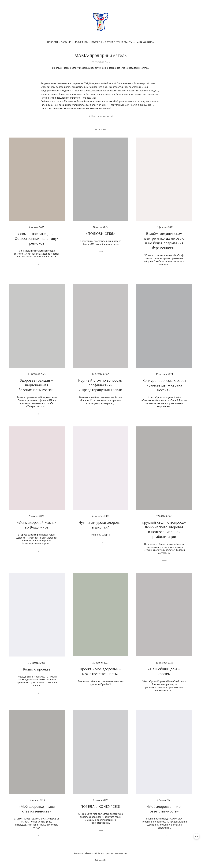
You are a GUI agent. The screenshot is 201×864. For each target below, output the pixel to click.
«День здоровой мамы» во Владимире (36, 529)
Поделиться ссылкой (102, 116)
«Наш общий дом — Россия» (164, 676)
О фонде (66, 42)
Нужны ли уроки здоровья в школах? (100, 529)
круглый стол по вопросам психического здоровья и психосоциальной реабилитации (164, 533)
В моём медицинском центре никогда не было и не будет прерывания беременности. (164, 244)
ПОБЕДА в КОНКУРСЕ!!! (100, 810)
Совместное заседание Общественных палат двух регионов (37, 242)
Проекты (96, 42)
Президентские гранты (118, 42)
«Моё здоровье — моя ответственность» (37, 813)
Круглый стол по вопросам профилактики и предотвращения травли (100, 389)
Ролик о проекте (36, 673)
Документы (81, 42)
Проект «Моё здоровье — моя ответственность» (100, 676)
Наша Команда (145, 42)
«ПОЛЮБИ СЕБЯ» (100, 237)
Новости (52, 42)
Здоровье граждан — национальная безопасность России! (37, 389)
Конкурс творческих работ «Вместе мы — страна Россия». (164, 389)
